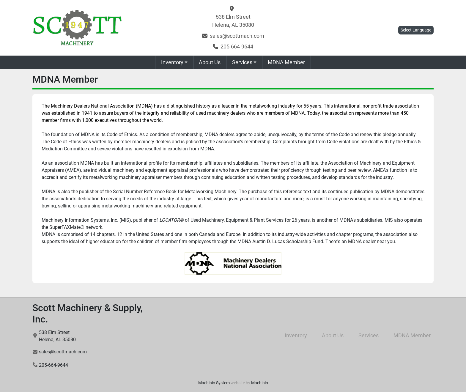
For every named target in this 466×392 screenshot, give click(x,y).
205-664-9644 (237, 46)
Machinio (259, 382)
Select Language (416, 30)
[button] (174, 62)
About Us (210, 62)
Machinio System (214, 382)
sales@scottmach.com (237, 36)
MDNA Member (286, 62)
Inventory (172, 62)
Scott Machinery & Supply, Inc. (87, 313)
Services (242, 62)
